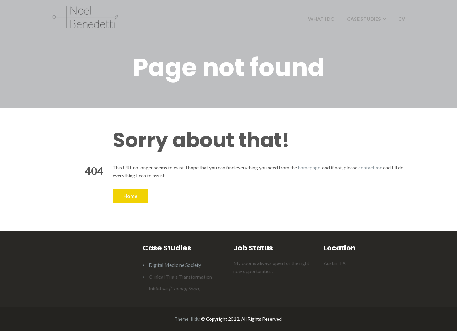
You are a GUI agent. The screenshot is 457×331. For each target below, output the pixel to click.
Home (130, 196)
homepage (309, 167)
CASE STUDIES (364, 19)
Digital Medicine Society (175, 265)
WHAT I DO (321, 19)
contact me (370, 167)
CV (401, 19)
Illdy (195, 319)
